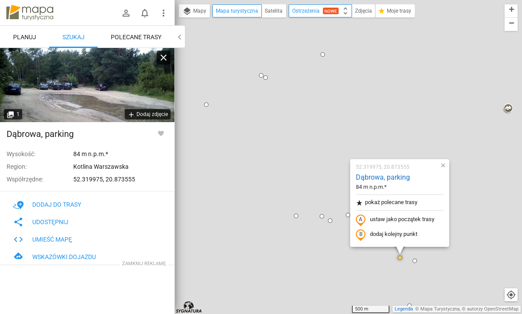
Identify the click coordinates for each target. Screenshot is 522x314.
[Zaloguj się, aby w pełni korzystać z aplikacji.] (161, 133)
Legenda (404, 309)
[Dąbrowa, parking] (87, 85)
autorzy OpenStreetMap (493, 309)
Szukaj (73, 37)
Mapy (194, 11)
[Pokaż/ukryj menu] (164, 13)
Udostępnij (40, 222)
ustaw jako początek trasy (343, 119)
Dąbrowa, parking (331, 76)
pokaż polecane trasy (335, 102)
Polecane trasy (136, 37)
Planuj (24, 37)
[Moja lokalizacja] (511, 294)
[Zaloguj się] (126, 13)
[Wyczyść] (164, 58)
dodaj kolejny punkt (335, 133)
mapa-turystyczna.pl (29, 12)
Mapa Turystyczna (440, 309)
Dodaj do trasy (47, 204)
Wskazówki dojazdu (54, 257)
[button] (244, 115)
